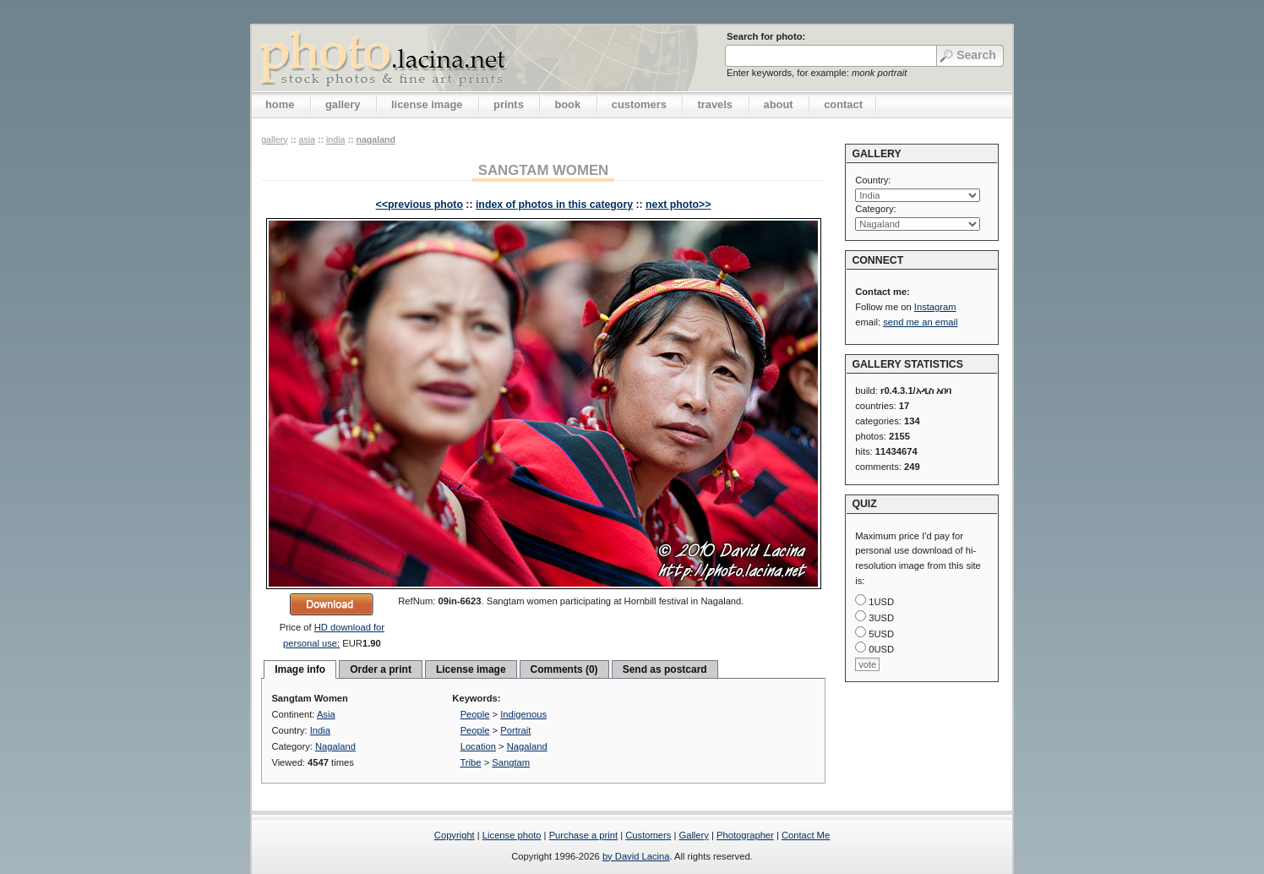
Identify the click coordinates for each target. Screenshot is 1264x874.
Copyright (454, 835)
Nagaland (375, 139)
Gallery (693, 835)
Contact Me (806, 835)
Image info (300, 669)
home (279, 104)
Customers (648, 835)
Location (478, 746)
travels (715, 104)
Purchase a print (583, 835)
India (335, 139)
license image (426, 104)
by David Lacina (636, 856)
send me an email (920, 322)
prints (508, 104)
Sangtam (511, 762)
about (778, 104)
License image (471, 669)
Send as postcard (665, 669)
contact (843, 104)
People (475, 714)
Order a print (380, 669)
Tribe (470, 762)
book (567, 104)
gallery (343, 104)
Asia (306, 139)
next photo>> (678, 204)
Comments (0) (564, 669)
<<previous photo (419, 204)
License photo (512, 835)
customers (639, 104)
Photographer (745, 835)
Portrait (515, 730)
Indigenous (523, 714)
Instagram (935, 307)
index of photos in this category (554, 204)
